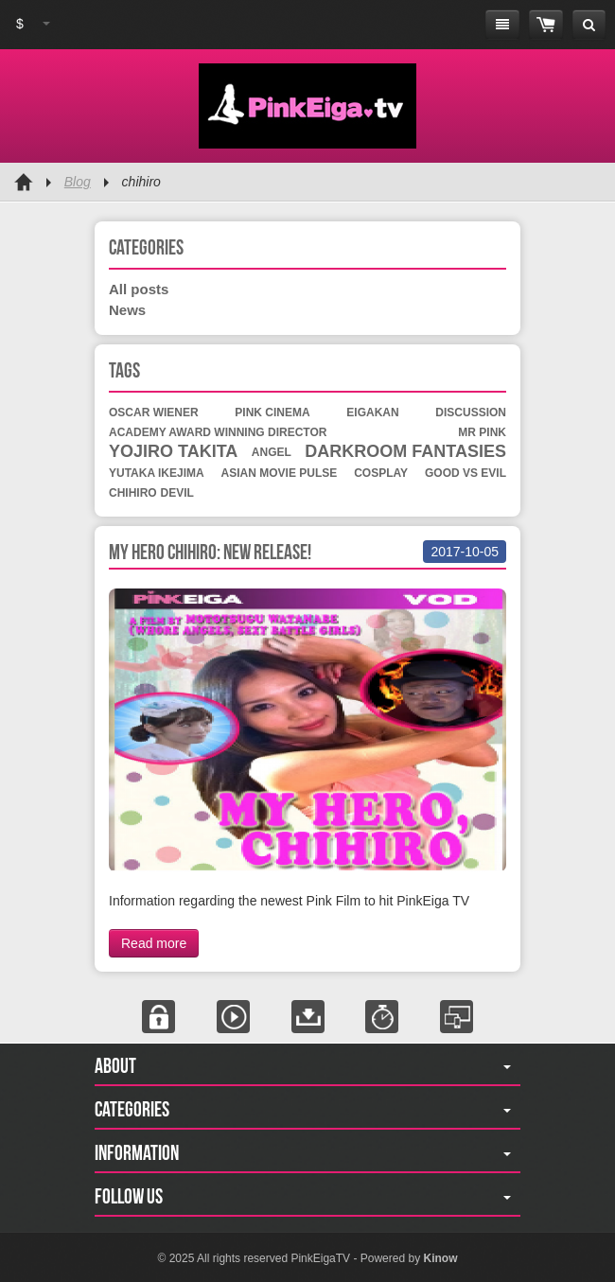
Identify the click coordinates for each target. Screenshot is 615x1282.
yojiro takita (173, 451)
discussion (470, 412)
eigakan (372, 412)
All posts (138, 289)
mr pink (482, 432)
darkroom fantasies (405, 451)
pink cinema (272, 412)
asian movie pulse (279, 473)
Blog (77, 181)
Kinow (440, 1258)
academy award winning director (217, 432)
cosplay (381, 473)
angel (271, 452)
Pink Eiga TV (307, 106)
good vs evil (465, 473)
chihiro (133, 493)
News (127, 310)
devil (177, 493)
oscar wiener (154, 412)
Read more (153, 943)
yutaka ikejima (156, 473)
